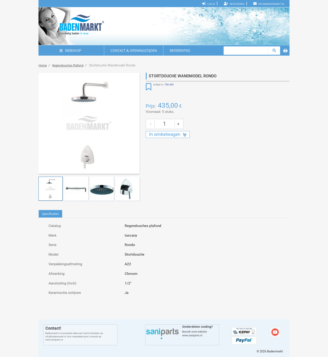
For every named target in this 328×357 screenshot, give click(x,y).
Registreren (234, 3)
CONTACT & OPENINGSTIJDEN (133, 50)
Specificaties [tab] (50, 214)
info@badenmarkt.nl (268, 3)
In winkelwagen (165, 134)
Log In (208, 3)
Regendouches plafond (68, 65)
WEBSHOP (71, 50)
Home (42, 65)
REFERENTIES (180, 50)
